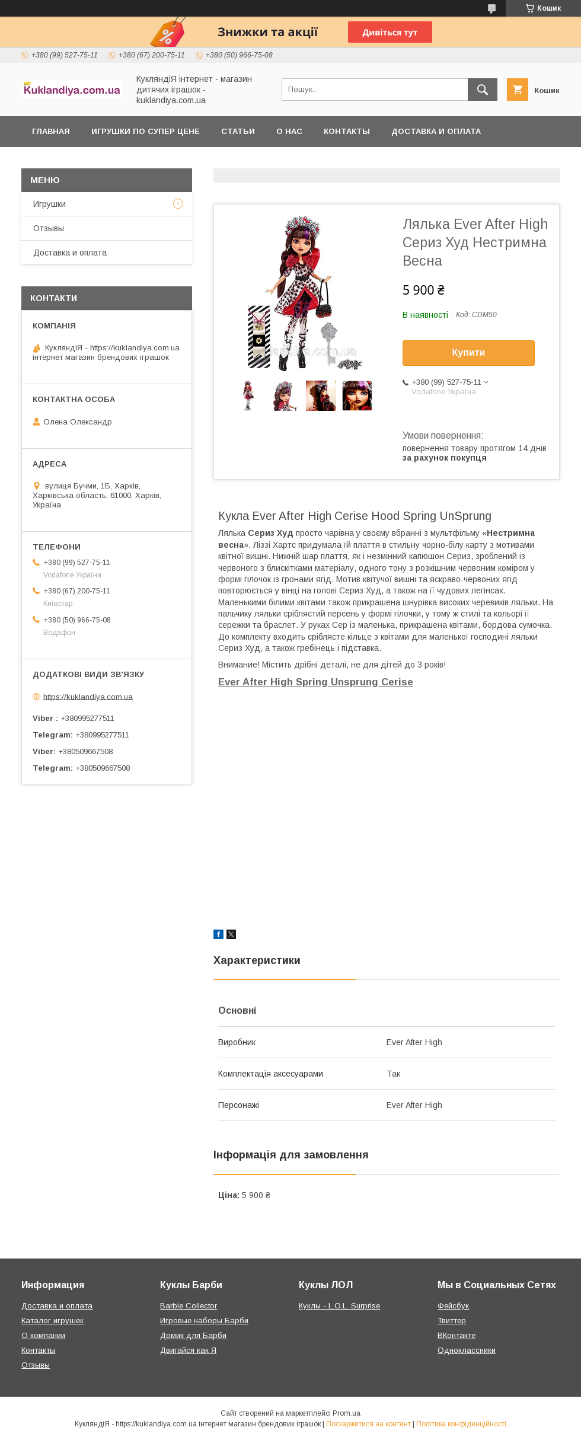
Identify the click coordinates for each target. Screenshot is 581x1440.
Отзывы (48, 228)
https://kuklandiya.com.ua (88, 696)
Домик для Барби (193, 1335)
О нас (289, 131)
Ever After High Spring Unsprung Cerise (315, 682)
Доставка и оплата (436, 131)
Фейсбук (453, 1305)
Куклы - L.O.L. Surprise (339, 1305)
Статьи (238, 131)
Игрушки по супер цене (145, 131)
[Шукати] (482, 89)
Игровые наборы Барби (204, 1320)
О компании (43, 1335)
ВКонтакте (456, 1335)
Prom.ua (346, 1413)
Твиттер (452, 1320)
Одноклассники (467, 1350)
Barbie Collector (188, 1305)
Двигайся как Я (188, 1350)
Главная (51, 131)
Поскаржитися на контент (368, 1424)
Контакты (347, 131)
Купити (469, 352)
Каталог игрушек (52, 1320)
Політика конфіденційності (461, 1424)
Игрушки (49, 204)
